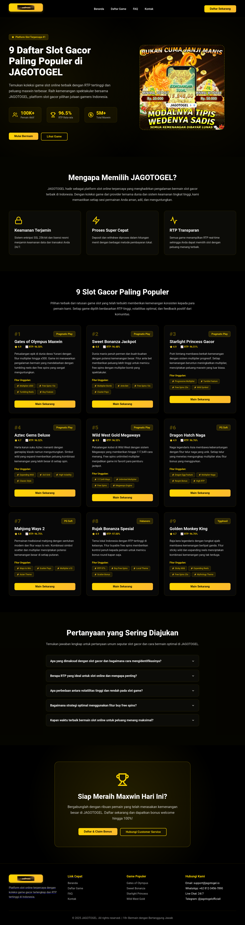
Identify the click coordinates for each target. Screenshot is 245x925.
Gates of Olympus (137, 883)
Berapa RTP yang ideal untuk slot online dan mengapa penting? (122, 676)
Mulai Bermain (23, 136)
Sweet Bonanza (136, 888)
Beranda (99, 9)
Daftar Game (118, 9)
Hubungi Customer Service (143, 831)
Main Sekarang (45, 406)
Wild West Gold (136, 899)
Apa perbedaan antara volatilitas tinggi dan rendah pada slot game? (122, 690)
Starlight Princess (137, 893)
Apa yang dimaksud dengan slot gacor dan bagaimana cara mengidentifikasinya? (122, 661)
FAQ (135, 9)
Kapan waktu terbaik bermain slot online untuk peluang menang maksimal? (122, 720)
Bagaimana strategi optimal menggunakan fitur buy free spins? (122, 705)
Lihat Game (54, 136)
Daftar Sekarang (220, 8)
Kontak (149, 9)
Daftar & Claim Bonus (98, 831)
